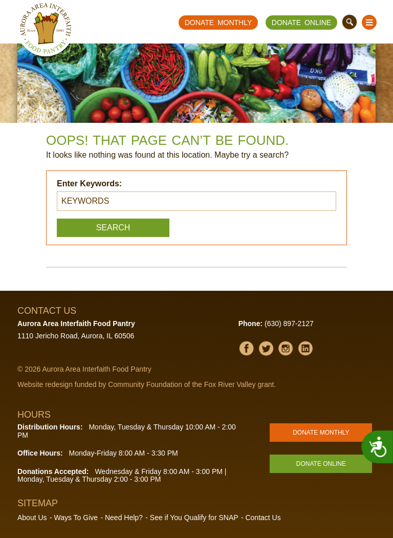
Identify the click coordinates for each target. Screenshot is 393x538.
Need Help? (124, 517)
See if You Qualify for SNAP (194, 517)
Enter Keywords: (89, 183)
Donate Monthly (218, 22)
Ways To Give (76, 517)
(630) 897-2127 (289, 323)
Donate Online (301, 22)
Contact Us (262, 517)
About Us (32, 517)
